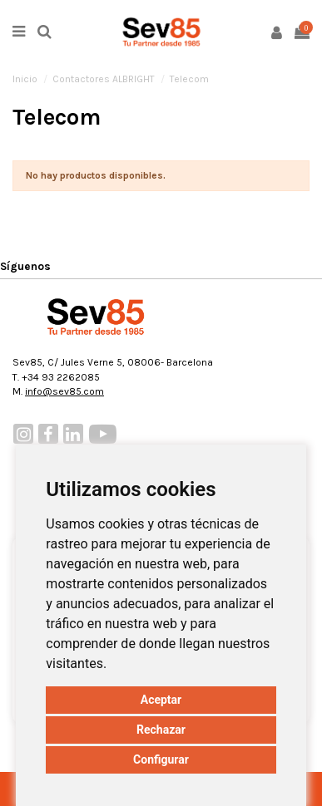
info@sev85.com (64, 391)
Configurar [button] (161, 759)
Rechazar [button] (161, 729)
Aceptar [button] (161, 699)
